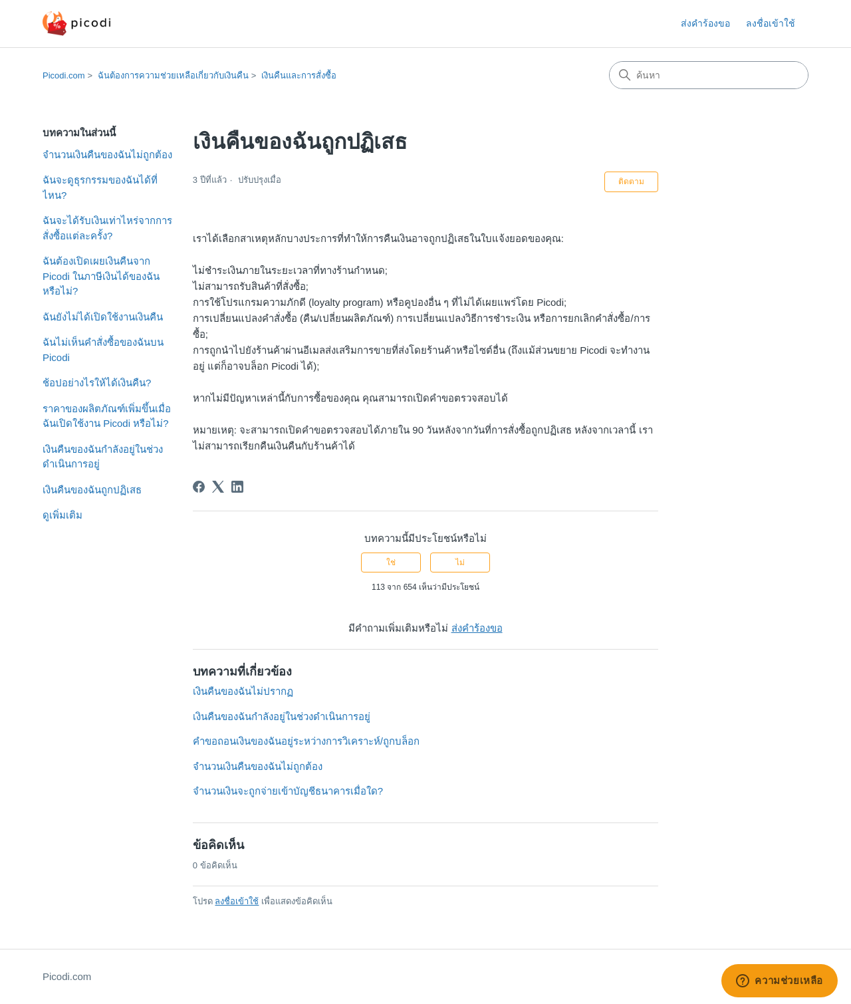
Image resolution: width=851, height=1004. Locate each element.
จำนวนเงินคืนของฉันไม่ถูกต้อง (107, 154)
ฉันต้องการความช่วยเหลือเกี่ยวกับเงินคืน (173, 75)
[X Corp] (218, 487)
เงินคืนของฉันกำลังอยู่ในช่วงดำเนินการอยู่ (103, 456)
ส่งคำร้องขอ (705, 23)
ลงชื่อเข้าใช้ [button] (770, 23)
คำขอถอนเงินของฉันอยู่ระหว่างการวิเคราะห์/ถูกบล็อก (306, 741)
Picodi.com (64, 75)
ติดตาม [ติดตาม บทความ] (631, 181)
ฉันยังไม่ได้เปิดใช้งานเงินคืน (103, 316)
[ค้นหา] (709, 75)
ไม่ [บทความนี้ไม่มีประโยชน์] (460, 562)
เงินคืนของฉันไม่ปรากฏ (243, 691)
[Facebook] (199, 487)
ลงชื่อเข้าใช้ (237, 901)
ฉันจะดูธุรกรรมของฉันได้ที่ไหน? (100, 187)
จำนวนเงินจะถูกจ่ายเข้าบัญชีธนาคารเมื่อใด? (288, 791)
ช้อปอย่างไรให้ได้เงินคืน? (97, 382)
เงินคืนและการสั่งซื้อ (298, 75)
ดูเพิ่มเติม (62, 515)
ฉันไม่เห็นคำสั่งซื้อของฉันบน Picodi (103, 349)
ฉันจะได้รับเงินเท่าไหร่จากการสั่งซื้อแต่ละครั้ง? (107, 228)
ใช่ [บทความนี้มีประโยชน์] (391, 562)
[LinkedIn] (237, 487)
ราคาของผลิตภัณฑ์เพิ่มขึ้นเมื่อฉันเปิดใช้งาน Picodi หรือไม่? (107, 416)
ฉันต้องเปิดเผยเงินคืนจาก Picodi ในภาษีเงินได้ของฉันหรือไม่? (101, 276)
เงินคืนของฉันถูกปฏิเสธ (92, 489)
